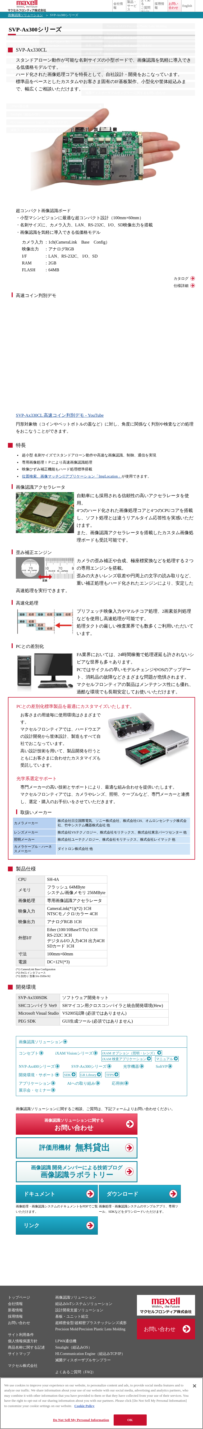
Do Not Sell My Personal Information (81, 1420)
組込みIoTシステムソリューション (83, 1312)
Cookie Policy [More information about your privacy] (84, 1406)
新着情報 (15, 1318)
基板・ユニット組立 (72, 1324)
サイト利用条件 (21, 1343)
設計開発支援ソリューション (79, 1318)
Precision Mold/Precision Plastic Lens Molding (90, 1337)
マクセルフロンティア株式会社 (32, 10)
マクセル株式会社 (23, 1374)
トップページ (19, 1305)
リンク (31, 1233)
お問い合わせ (159, 10)
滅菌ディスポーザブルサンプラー (83, 1368)
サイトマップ (19, 1362)
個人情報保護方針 (23, 1349)
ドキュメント (39, 1202)
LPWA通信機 (65, 1349)
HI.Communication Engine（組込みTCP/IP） (90, 1362)
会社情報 (66, 10)
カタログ (181, 286)
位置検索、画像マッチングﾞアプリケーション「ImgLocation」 (72, 484)
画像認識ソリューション (25, 23)
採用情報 (135, 10)
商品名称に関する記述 (26, 1355)
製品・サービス (89, 10)
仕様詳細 (181, 294)
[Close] (194, 1386)
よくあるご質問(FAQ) (115, 10)
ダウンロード (122, 1202)
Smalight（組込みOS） (73, 1355)
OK (130, 1420)
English (179, 10)
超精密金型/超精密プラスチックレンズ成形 (91, 1331)
